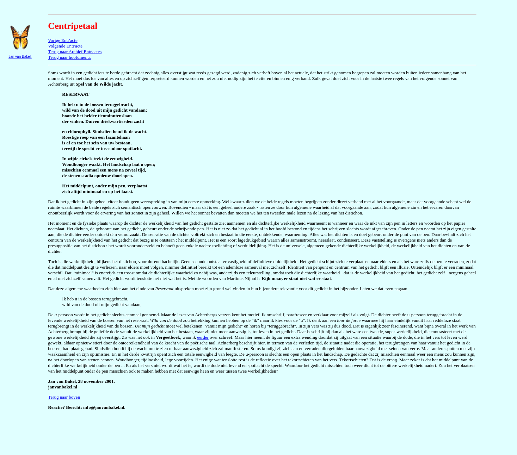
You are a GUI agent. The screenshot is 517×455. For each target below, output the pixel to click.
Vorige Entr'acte (62, 40)
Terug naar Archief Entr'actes (74, 51)
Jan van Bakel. (20, 56)
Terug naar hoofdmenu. (69, 57)
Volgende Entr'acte (65, 46)
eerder (202, 337)
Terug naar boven (64, 397)
